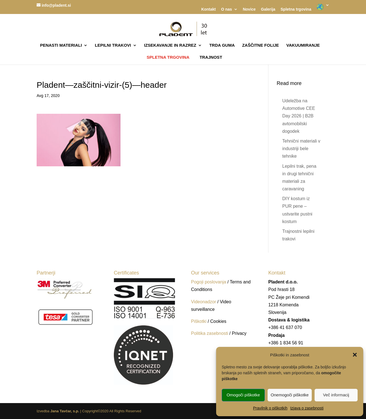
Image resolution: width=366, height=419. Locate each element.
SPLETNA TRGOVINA (168, 57)
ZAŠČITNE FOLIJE (260, 45)
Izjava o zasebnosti (307, 408)
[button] (355, 355)
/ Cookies (217, 321)
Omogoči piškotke (243, 394)
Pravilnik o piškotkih (270, 408)
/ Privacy (237, 333)
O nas (226, 9)
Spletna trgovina (296, 9)
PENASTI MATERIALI (61, 45)
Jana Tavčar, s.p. (64, 411)
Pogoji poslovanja (208, 282)
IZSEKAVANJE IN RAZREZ (170, 45)
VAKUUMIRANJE (303, 45)
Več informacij (336, 394)
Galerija (268, 9)
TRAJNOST (211, 57)
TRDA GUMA (222, 45)
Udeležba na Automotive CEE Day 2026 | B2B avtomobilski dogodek (298, 116)
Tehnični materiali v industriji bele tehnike (301, 148)
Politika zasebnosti (210, 333)
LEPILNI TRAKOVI (113, 45)
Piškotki (198, 321)
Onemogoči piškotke (290, 394)
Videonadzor (203, 301)
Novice (249, 9)
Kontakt (208, 9)
